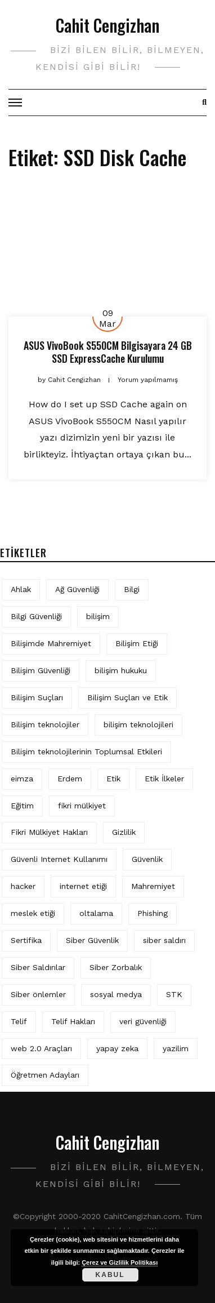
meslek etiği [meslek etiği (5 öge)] (33, 913)
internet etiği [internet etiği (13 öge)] (83, 886)
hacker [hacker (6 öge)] (23, 886)
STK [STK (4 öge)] (174, 994)
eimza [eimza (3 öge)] (22, 778)
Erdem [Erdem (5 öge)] (69, 778)
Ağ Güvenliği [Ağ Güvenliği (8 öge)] (77, 589)
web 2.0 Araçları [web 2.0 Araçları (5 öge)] (41, 1048)
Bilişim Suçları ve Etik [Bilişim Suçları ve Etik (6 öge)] (127, 697)
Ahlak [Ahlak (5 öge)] (21, 589)
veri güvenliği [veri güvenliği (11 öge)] (143, 1021)
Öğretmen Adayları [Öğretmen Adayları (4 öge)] (45, 1074)
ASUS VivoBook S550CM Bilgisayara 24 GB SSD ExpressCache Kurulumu (108, 352)
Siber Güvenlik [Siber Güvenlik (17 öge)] (92, 940)
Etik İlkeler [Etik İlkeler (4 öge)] (164, 778)
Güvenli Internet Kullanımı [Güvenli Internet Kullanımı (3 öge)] (59, 859)
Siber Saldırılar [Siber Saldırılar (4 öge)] (38, 967)
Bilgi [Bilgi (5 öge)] (132, 589)
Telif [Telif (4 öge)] (19, 1021)
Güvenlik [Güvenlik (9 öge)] (147, 859)
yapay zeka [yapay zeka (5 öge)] (117, 1048)
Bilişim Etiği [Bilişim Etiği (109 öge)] (136, 643)
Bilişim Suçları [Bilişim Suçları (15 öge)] (37, 697)
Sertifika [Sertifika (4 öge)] (26, 940)
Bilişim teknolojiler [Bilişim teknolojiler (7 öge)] (45, 724)
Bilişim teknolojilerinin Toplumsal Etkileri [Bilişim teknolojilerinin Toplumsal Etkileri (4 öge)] (86, 751)
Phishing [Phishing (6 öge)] (152, 913)
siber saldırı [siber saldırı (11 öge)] (164, 940)
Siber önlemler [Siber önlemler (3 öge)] (38, 994)
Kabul (110, 1275)
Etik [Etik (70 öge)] (113, 778)
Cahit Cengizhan (107, 25)
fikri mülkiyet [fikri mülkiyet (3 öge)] (82, 805)
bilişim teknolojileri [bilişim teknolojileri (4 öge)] (138, 724)
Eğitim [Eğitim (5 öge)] (22, 805)
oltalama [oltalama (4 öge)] (96, 913)
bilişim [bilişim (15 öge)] (98, 616)
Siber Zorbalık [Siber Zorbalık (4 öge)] (115, 967)
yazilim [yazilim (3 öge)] (176, 1048)
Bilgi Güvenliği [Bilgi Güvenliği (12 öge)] (36, 616)
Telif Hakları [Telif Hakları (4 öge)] (73, 1021)
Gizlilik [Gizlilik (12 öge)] (124, 832)
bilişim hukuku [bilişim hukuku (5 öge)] (121, 670)
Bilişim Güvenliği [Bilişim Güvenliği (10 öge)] (40, 670)
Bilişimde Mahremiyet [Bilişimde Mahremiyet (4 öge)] (51, 643)
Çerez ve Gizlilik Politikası (120, 1262)
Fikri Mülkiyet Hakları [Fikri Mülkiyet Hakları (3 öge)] (49, 832)
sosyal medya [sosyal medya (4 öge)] (116, 994)
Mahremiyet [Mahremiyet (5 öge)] (153, 886)
